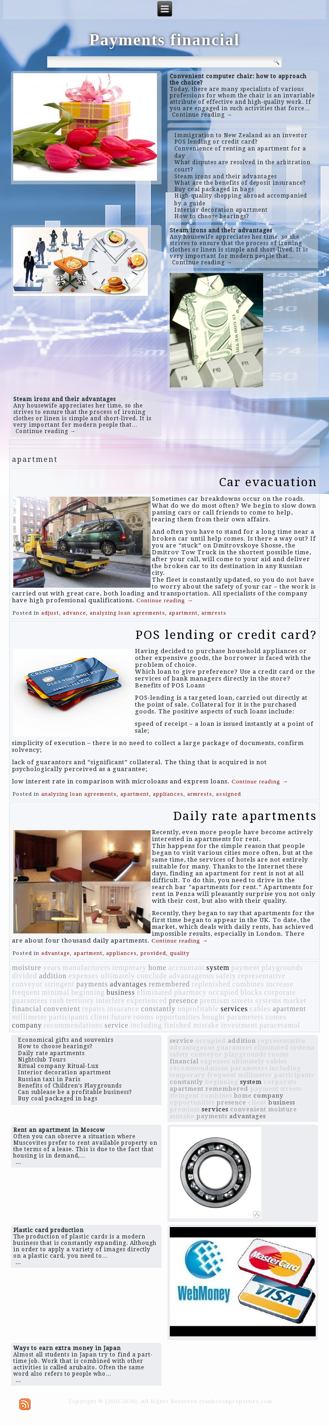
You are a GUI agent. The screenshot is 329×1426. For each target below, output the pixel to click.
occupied (224, 992)
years (52, 967)
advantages (128, 984)
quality (179, 953)
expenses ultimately (102, 976)
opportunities (178, 1017)
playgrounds (282, 967)
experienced (147, 1000)
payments (92, 984)
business (121, 992)
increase (279, 984)
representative (262, 976)
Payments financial (164, 40)
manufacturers (87, 967)
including (146, 1025)
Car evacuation (268, 482)
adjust (50, 613)
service (117, 1025)
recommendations (73, 1025)
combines (248, 984)
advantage (55, 953)
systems (268, 1000)
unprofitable (198, 1009)
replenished (211, 984)
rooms (143, 1017)
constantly (158, 1009)
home (157, 967)
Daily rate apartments (245, 816)
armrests (214, 613)
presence (183, 1000)
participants (69, 1017)
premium (215, 1000)
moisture (26, 967)
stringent (60, 984)
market (294, 1000)
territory (80, 1000)
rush (57, 1000)
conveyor (27, 984)
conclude (152, 976)
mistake (206, 1025)
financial (27, 1009)
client (99, 1017)
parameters (245, 1017)
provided (153, 953)
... (18, 1162)
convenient (61, 1009)
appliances (168, 794)
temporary (129, 967)
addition (52, 976)
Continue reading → (202, 115)
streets (242, 1000)
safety (226, 976)
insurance (123, 1009)
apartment (183, 613)
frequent (26, 992)
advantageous (191, 976)
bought (213, 1017)
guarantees (30, 1000)
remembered (169, 984)
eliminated (155, 992)
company (27, 1025)
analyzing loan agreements (127, 613)
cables (260, 1009)
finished (177, 1025)
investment (239, 1025)
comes (275, 1017)
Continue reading (164, 600)
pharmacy (190, 992)
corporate (280, 992)
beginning (88, 992)
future (121, 1017)
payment (246, 967)
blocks (251, 992)
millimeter (29, 1017)
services (234, 1009)
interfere (110, 1000)
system (217, 967)
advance (74, 613)
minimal (56, 992)
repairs (93, 1009)
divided (24, 976)
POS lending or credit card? (226, 635)
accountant (186, 967)
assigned (228, 794)
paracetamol (279, 1025)
